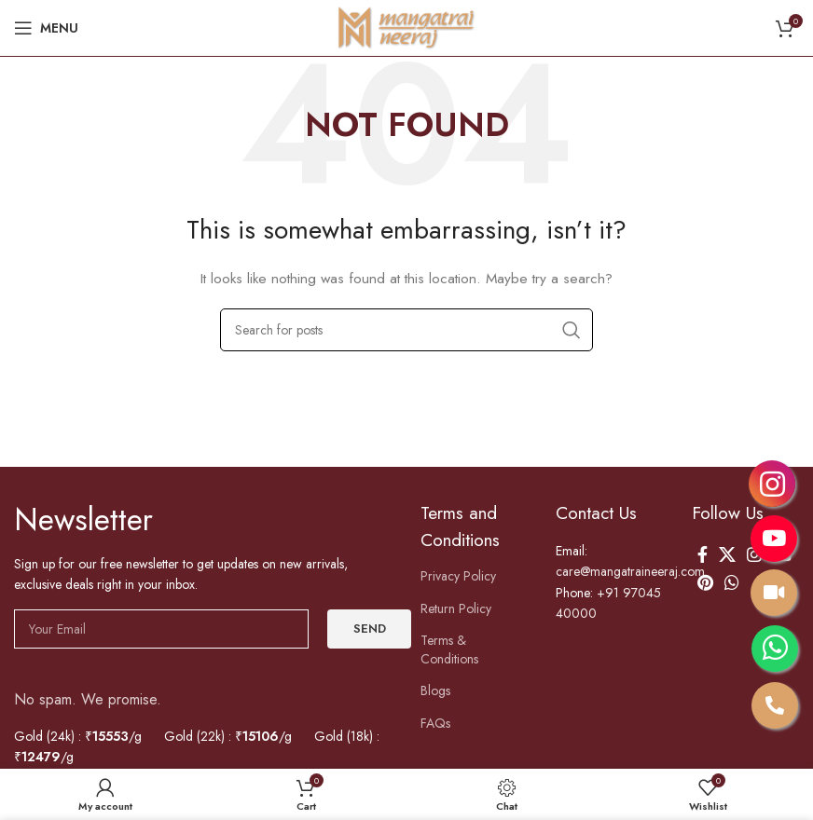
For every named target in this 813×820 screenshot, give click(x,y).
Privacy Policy (461, 575)
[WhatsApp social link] (732, 582)
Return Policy (459, 608)
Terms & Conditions (451, 649)
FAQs (436, 723)
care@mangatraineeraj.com (636, 571)
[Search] (406, 329)
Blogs (436, 690)
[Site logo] (406, 27)
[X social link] (727, 554)
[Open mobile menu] (46, 28)
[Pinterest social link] (705, 582)
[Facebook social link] (702, 554)
